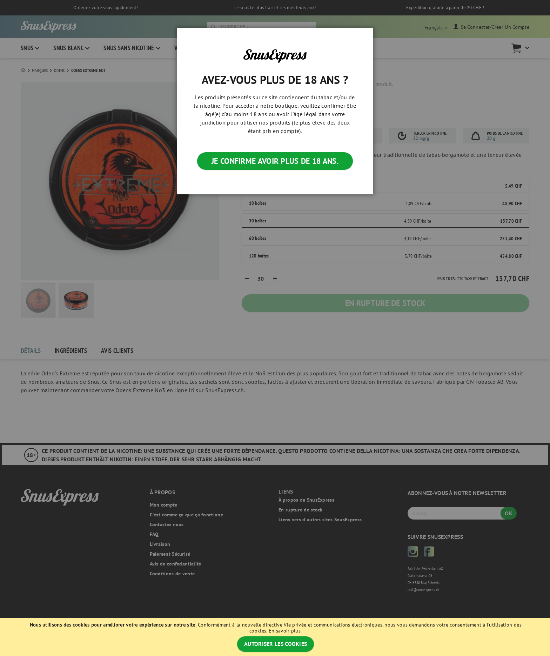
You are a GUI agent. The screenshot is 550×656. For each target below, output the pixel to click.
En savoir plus (285, 631)
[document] (276, 637)
